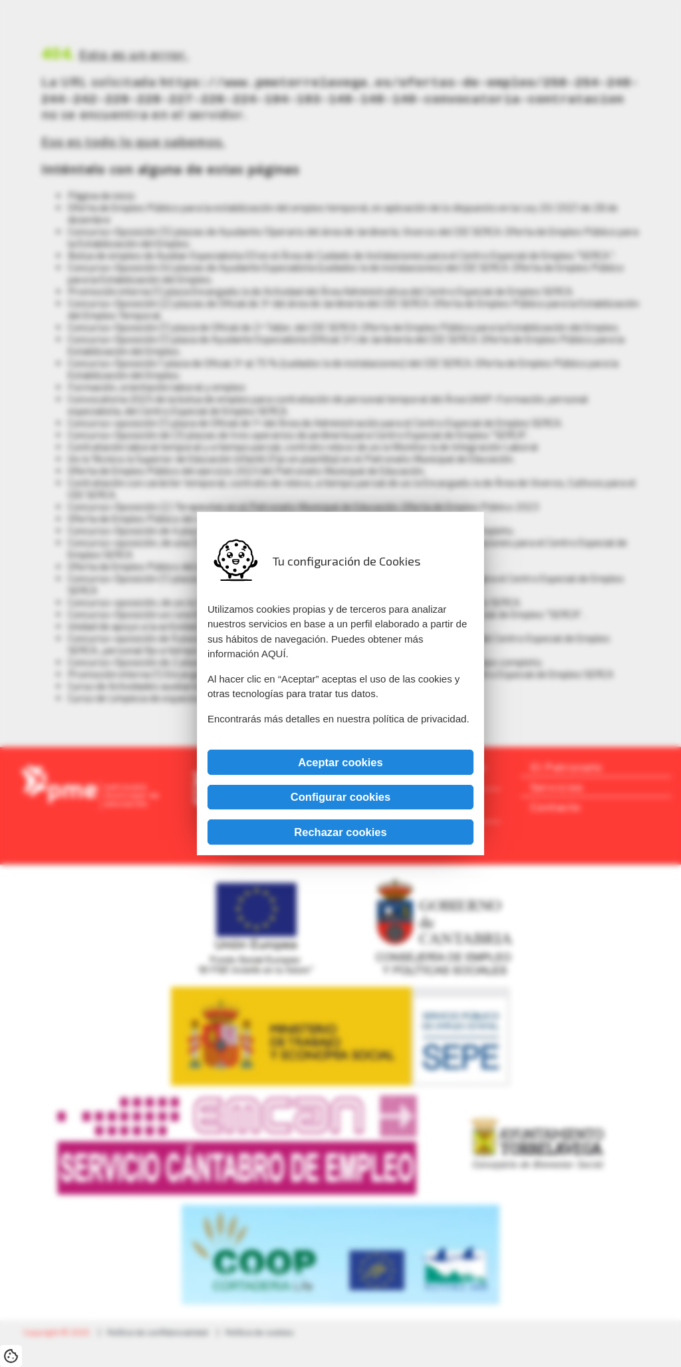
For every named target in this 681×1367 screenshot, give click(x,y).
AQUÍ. (275, 653)
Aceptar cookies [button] (340, 762)
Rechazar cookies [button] (340, 832)
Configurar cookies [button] (340, 797)
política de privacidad (419, 718)
